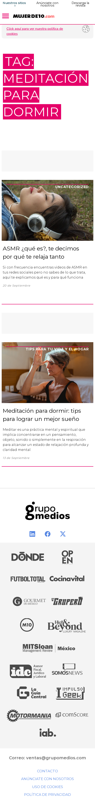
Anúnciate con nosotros (47, 4)
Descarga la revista (80, 4)
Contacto (47, 771)
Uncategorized (72, 187)
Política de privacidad (47, 794)
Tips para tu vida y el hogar (57, 349)
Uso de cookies (47, 787)
